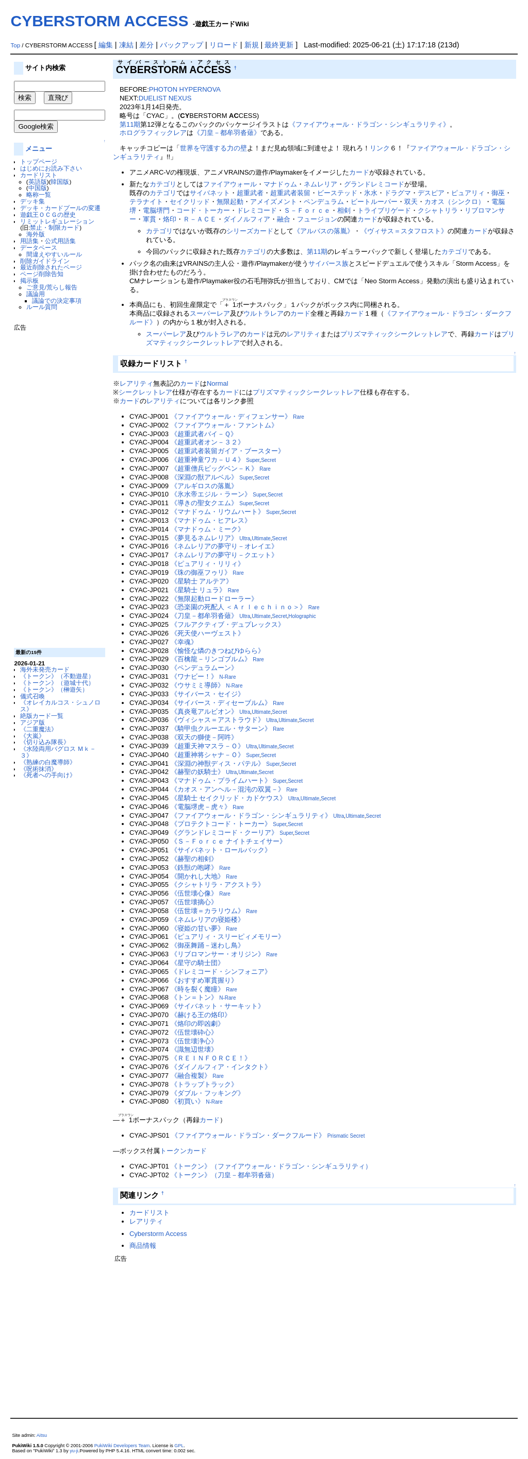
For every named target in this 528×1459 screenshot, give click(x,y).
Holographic (302, 616)
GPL (179, 1445)
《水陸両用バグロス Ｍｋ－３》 (58, 752)
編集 (105, 45)
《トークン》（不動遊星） (57, 676)
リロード (223, 45)
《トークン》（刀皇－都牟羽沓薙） (224, 1175)
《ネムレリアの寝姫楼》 (207, 919)
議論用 (35, 293)
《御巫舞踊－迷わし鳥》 (207, 945)
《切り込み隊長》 (45, 742)
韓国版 (60, 181)
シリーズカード (249, 231)
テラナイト (146, 201)
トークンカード (183, 1151)
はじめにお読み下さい (51, 168)
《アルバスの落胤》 (323, 231)
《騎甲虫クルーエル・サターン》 (221, 728)
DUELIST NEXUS (165, 98)
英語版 (37, 181)
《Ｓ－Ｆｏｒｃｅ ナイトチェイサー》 (229, 841)
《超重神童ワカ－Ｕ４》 (207, 460)
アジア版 (32, 722)
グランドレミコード (374, 184)
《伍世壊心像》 (194, 893)
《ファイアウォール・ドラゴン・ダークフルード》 (248, 1135)
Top (15, 45)
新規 (251, 45)
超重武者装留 (290, 193)
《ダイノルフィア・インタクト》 (221, 1067)
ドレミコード (257, 210)
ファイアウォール (230, 184)
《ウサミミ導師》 (197, 685)
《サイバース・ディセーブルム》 (221, 703)
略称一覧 (38, 194)
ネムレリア (320, 184)
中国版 (37, 187)
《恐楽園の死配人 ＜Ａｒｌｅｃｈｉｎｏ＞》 (239, 607)
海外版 (35, 234)
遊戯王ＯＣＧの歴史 (48, 214)
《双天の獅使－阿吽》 (204, 737)
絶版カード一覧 (41, 715)
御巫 (498, 193)
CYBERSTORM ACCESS (99, 20)
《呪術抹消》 (38, 768)
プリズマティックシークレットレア (394, 334)
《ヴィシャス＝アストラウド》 (218, 720)
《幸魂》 (184, 642)
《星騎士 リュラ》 (198, 590)
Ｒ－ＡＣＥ (200, 219)
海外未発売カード (45, 669)
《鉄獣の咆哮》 (194, 867)
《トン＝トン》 (194, 997)
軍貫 (149, 219)
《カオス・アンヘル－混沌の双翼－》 (228, 789)
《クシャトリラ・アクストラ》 (218, 884)
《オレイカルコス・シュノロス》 (60, 705)
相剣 (344, 210)
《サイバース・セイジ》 (207, 694)
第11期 (130, 124)
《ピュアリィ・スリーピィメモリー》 (228, 936)
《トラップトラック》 (204, 1084)
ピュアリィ (468, 193)
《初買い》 (187, 1101)
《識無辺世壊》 (194, 1049)
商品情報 (142, 1245)
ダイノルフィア (246, 219)
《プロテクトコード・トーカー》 (221, 824)
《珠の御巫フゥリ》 (201, 572)
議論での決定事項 (56, 300)
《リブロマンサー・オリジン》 (218, 954)
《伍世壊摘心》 (194, 902)
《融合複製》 (191, 1075)
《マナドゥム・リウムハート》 (218, 512)
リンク (380, 148)
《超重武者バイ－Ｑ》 (204, 434)
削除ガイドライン (45, 261)
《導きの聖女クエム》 (204, 503)
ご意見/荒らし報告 (51, 287)
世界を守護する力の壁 (213, 148)
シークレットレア (145, 392)
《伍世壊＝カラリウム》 (207, 911)
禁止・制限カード (54, 227)
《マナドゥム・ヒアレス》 (211, 520)
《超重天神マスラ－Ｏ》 (207, 746)
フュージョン (317, 219)
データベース (38, 247)
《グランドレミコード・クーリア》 (224, 832)
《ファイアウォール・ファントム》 (224, 425)
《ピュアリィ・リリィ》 (207, 564)
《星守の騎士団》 (197, 963)
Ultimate (261, 538)
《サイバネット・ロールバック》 (221, 850)
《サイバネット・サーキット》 (218, 1006)
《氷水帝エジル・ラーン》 (211, 494)
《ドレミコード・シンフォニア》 (221, 971)
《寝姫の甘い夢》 (197, 928)
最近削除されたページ (51, 267)
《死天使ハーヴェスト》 (207, 633)
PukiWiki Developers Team (122, 1445)
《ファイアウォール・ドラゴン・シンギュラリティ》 (369, 124)
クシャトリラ (438, 210)
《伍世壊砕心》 (194, 1032)
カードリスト (38, 174)
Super (252, 460)
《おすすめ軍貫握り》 (204, 980)
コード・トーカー (203, 210)
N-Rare (227, 677)
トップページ (38, 161)
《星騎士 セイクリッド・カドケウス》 (229, 798)
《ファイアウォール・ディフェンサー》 (231, 416)
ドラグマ (397, 193)
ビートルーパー (374, 201)
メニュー (38, 148)
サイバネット (210, 193)
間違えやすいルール (54, 254)
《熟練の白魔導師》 (48, 762)
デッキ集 (32, 201)
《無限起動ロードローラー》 (214, 599)
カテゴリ (163, 184)
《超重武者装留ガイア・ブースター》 (228, 451)
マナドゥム (280, 184)
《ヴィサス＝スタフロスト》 (404, 231)
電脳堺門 (156, 210)
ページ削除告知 (41, 273)
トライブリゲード (384, 210)
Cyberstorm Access (158, 1234)
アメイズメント (273, 201)
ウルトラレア (263, 313)
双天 (411, 201)
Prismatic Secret (346, 1136)
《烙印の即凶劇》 (197, 1023)
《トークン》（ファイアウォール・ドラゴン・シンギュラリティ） (271, 1166)
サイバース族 (328, 263)
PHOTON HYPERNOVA (185, 89)
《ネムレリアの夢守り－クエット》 (224, 555)
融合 (283, 219)
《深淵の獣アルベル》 (204, 477)
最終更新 (279, 45)
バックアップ (181, 45)
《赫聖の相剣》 (194, 859)
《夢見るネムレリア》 (204, 538)
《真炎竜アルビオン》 (204, 711)
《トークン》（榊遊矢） (54, 689)
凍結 (126, 45)
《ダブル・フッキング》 (207, 1093)
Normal (217, 383)
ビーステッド (337, 193)
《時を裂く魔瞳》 (197, 989)
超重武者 (250, 193)
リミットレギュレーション (57, 221)
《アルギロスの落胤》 (204, 486)
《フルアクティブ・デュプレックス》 (228, 624)
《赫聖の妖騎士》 (197, 772)
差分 (146, 45)
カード (359, 172)
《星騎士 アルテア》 (202, 581)
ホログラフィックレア (153, 132)
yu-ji (74, 1450)
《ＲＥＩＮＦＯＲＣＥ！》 (211, 1058)
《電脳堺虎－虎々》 (201, 807)
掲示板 (29, 280)
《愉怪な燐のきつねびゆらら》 (218, 651)
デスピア (431, 193)
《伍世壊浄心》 (194, 1041)
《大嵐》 (32, 735)
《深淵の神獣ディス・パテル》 (218, 763)
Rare (298, 417)
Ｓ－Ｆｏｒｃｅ (307, 210)
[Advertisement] (55, 485)
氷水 (370, 193)
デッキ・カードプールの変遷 (60, 207)
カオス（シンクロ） (454, 201)
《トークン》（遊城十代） (57, 682)
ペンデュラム (324, 201)
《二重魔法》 (38, 729)
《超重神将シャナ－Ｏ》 (207, 755)
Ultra (244, 538)
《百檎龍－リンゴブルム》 (211, 659)
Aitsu (42, 1435)
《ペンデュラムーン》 (204, 668)
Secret (268, 460)
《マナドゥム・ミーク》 (207, 529)
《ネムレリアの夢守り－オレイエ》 (224, 546)
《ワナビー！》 (194, 676)
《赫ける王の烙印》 (201, 1015)
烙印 (169, 219)
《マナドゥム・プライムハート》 (221, 780)
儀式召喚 (32, 696)
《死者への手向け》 (48, 774)
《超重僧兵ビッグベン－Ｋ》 (214, 468)
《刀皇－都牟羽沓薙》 (226, 132)
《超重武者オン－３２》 (207, 442)
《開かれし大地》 (197, 876)
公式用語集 (60, 240)
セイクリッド (190, 201)
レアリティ (303, 334)
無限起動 (230, 201)
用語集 (29, 240)
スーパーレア (210, 313)
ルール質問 (41, 306)
